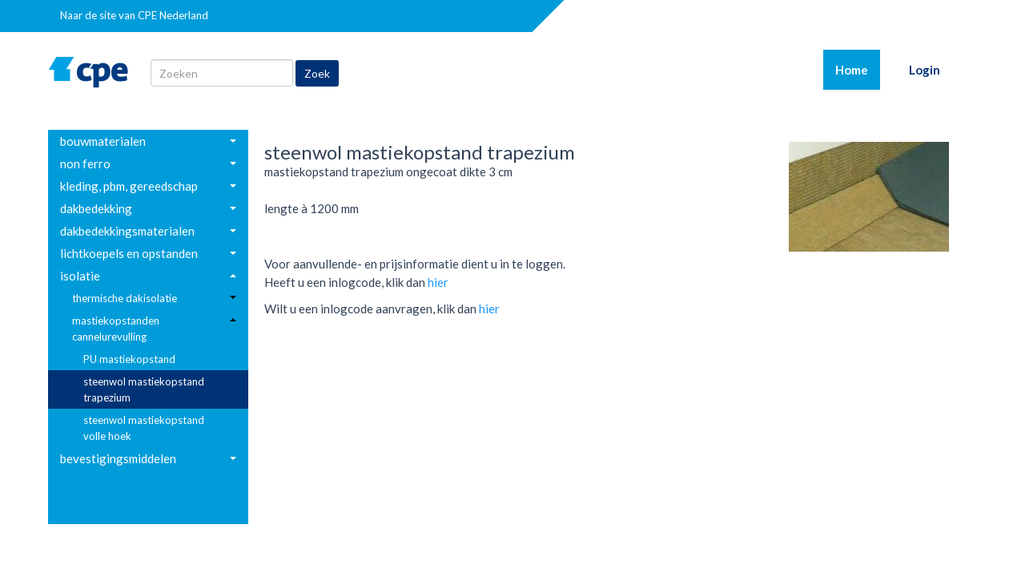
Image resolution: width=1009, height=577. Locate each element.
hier (438, 282)
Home (857, 69)
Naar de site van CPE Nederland (134, 15)
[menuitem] (148, 141)
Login (924, 70)
